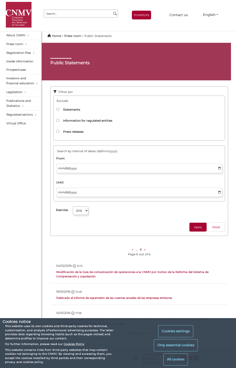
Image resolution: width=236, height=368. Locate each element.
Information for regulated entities (87, 121)
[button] (22, 35)
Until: (60, 182)
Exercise (62, 210)
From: (60, 158)
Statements (71, 109)
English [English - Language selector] (209, 15)
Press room (73, 36)
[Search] (115, 14)
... (137, 249)
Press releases (73, 132)
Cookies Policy (74, 344)
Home (56, 36)
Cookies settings (176, 331)
